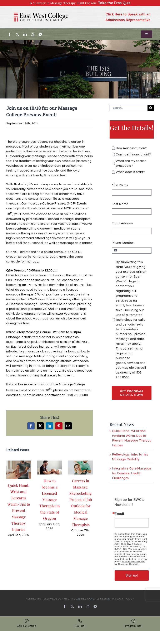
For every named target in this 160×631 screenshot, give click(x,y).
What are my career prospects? (131, 163)
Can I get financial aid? (133, 154)
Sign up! (131, 575)
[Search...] (129, 108)
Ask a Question (26, 623)
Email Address (123, 223)
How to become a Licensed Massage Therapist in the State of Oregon (49, 499)
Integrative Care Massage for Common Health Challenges (131, 473)
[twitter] (17, 34)
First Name (120, 184)
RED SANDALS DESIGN (95, 598)
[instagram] (33, 34)
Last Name (120, 204)
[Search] (151, 108)
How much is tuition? (131, 148)
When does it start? (130, 172)
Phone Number (123, 242)
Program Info (133, 623)
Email (119, 514)
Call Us (80, 623)
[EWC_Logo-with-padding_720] (41, 10)
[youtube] (40, 34)
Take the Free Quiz (114, 3)
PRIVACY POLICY (123, 598)
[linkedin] (25, 34)
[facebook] (9, 34)
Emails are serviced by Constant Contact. (130, 562)
